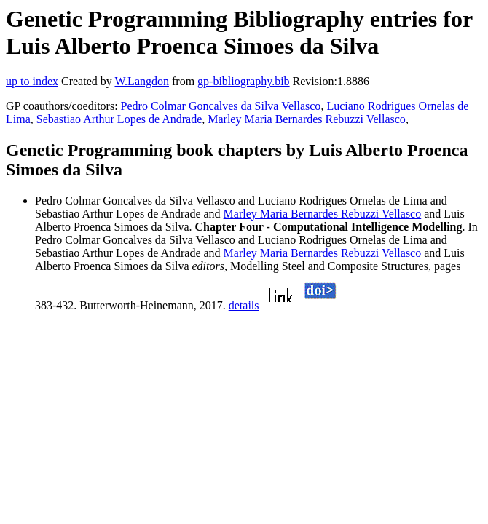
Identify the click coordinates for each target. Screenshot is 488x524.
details (244, 305)
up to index (32, 81)
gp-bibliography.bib (243, 81)
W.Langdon (141, 81)
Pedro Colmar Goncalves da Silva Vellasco (221, 106)
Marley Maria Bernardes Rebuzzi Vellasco (307, 119)
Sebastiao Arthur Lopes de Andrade (119, 119)
